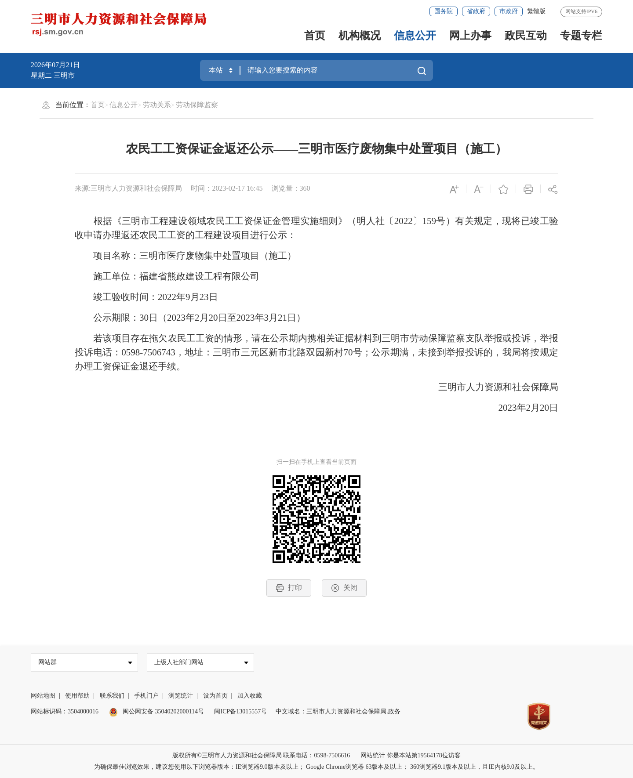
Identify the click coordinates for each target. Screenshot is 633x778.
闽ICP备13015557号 (240, 711)
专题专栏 (581, 35)
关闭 (344, 588)
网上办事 (470, 35)
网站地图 (43, 695)
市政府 (508, 11)
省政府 (476, 11)
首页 (314, 35)
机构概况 (359, 35)
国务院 (443, 11)
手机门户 (146, 695)
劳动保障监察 (197, 105)
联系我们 (112, 695)
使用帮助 (77, 695)
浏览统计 (180, 695)
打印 (289, 588)
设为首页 (215, 695)
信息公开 (415, 35)
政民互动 (526, 35)
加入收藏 (249, 695)
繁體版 (536, 11)
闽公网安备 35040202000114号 (156, 711)
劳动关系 (157, 105)
